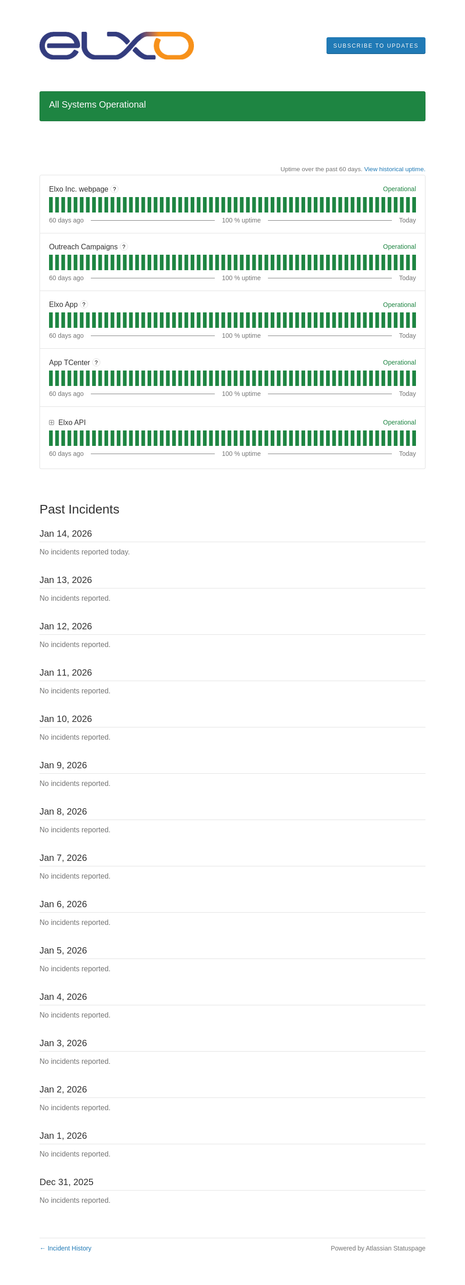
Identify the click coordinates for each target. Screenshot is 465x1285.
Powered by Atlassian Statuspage (378, 1248)
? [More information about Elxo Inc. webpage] (114, 189)
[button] (375, 45)
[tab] (51, 205)
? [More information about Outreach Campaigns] (123, 247)
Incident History (65, 1248)
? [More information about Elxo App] (83, 304)
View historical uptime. (394, 169)
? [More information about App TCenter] (96, 363)
